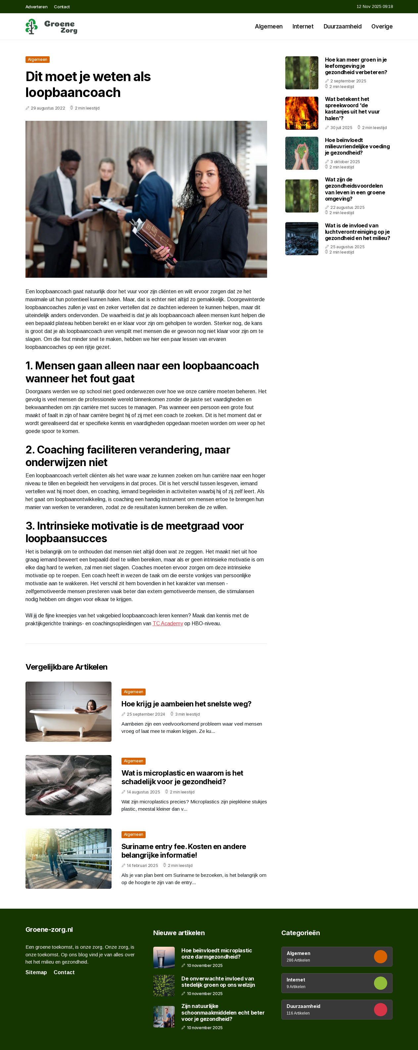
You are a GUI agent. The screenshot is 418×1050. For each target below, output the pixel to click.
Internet (303, 26)
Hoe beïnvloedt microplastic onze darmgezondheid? (216, 953)
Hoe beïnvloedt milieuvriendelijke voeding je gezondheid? (357, 146)
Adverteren (36, 6)
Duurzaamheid (343, 26)
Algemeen (269, 26)
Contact (62, 6)
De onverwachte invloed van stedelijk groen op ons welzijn (218, 982)
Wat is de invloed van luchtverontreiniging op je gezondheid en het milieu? (357, 231)
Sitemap (36, 972)
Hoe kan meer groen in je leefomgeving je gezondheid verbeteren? (356, 65)
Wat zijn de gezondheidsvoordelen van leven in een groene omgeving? (355, 189)
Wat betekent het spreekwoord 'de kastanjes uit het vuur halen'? (352, 108)
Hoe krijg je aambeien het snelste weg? (186, 703)
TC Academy (168, 623)
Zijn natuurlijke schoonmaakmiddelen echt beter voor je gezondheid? (222, 1012)
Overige (382, 26)
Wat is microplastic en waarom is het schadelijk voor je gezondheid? (182, 777)
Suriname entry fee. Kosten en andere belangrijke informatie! (183, 850)
